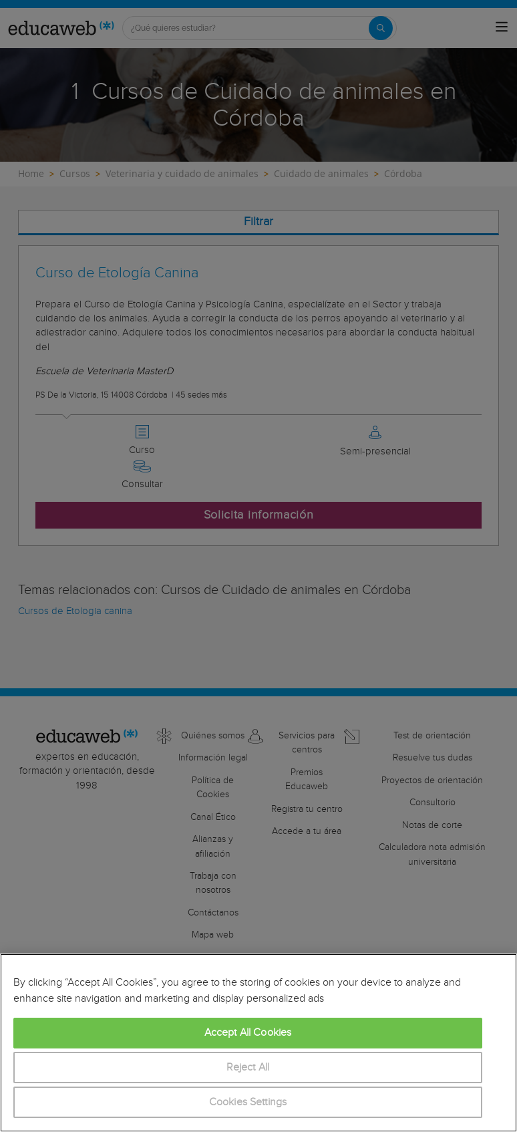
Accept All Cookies (248, 1032)
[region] (258, 1043)
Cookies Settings (248, 1102)
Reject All (248, 1067)
